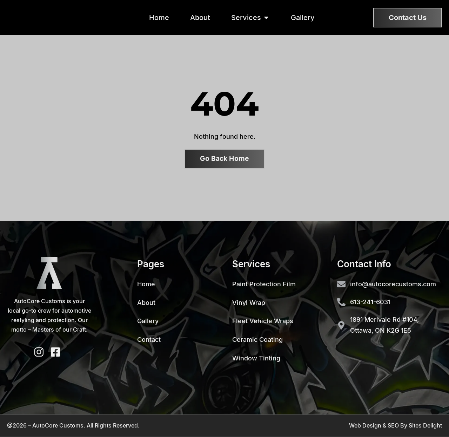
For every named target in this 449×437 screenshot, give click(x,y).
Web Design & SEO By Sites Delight (395, 425)
